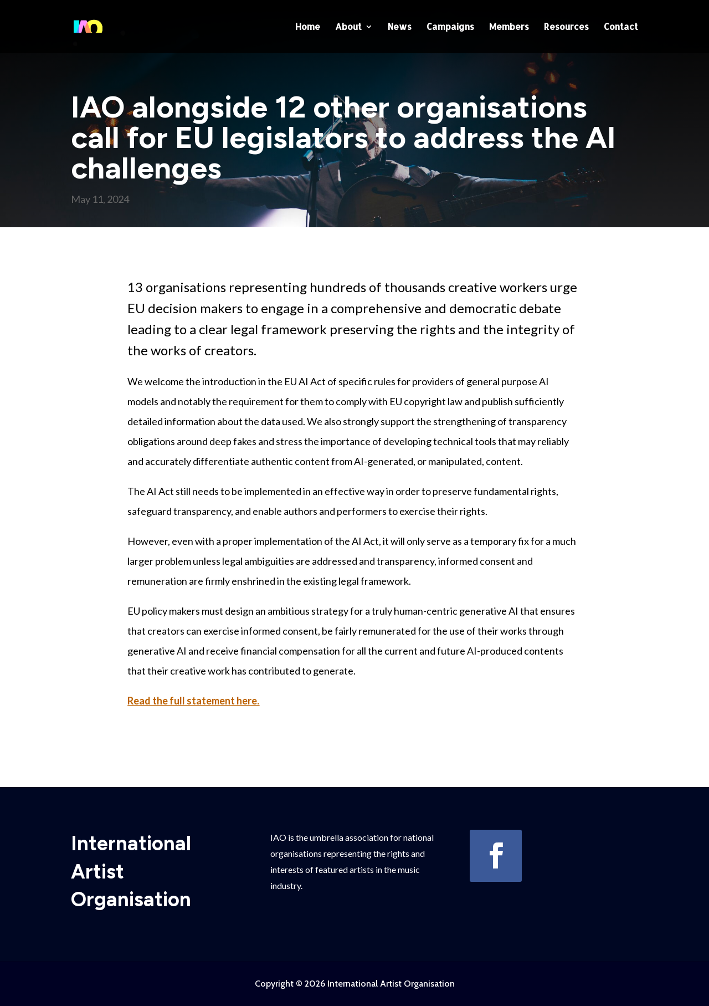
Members (509, 27)
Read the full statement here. (193, 701)
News (400, 27)
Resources (566, 27)
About (348, 27)
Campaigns (450, 27)
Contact (621, 27)
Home (307, 27)
